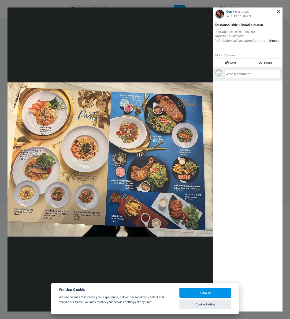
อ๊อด (229, 11)
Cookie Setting (205, 304)
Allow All (205, 292)
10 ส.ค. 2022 (242, 12)
